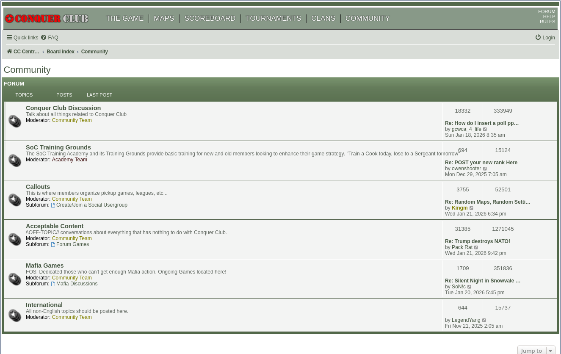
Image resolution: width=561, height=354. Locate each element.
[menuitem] (59, 48)
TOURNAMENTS (282, 29)
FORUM (538, 21)
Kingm (458, 171)
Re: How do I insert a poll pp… (481, 110)
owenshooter (465, 140)
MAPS (172, 29)
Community (35, 82)
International (54, 256)
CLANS (332, 29)
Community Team (82, 122)
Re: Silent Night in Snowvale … (482, 226)
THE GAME (133, 29)
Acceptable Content (65, 195)
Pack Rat (460, 201)
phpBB (46, 326)
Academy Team (79, 153)
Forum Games (80, 214)
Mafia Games (55, 226)
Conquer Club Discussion (73, 110)
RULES (539, 31)
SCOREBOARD (218, 29)
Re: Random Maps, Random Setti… (486, 165)
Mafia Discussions (84, 244)
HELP (541, 26)
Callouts (48, 165)
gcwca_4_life (465, 116)
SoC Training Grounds (68, 134)
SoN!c (457, 232)
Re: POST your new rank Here (480, 134)
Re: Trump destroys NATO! (476, 195)
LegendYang (464, 256)
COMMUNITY (376, 29)
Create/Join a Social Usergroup (99, 183)
